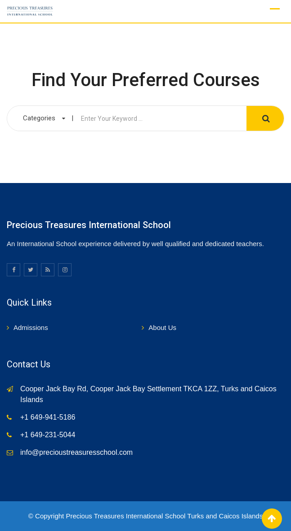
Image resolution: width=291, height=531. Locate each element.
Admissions (30, 327)
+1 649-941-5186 (47, 417)
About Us (162, 327)
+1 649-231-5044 (47, 435)
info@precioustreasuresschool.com (76, 452)
